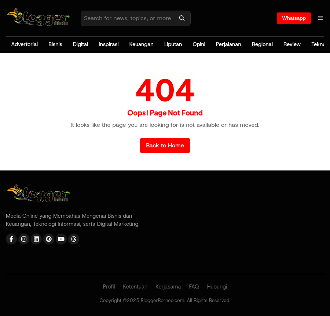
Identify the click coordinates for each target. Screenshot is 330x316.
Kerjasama (168, 286)
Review (292, 44)
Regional (262, 44)
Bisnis (55, 44)
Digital (80, 44)
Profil (109, 286)
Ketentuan (135, 286)
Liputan (173, 44)
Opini (199, 44)
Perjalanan (228, 44)
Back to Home (165, 145)
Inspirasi (108, 44)
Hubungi (217, 286)
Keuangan (141, 44)
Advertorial (24, 44)
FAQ (194, 286)
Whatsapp (294, 18)
